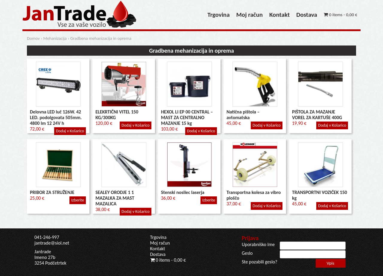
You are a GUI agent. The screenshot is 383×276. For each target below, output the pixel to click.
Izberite (77, 200)
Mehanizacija (55, 38)
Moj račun (249, 15)
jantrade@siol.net (51, 243)
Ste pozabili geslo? (259, 262)
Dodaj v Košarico (70, 131)
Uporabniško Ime (258, 244)
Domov (33, 38)
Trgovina (218, 15)
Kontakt (279, 15)
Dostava (306, 15)
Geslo (247, 253)
